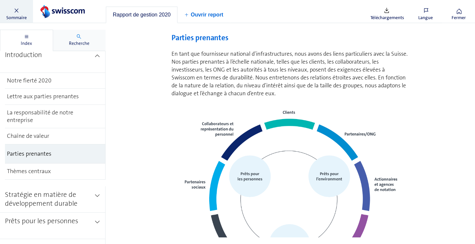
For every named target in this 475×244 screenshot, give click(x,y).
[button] (16, 11)
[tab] (141, 15)
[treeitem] (53, 59)
